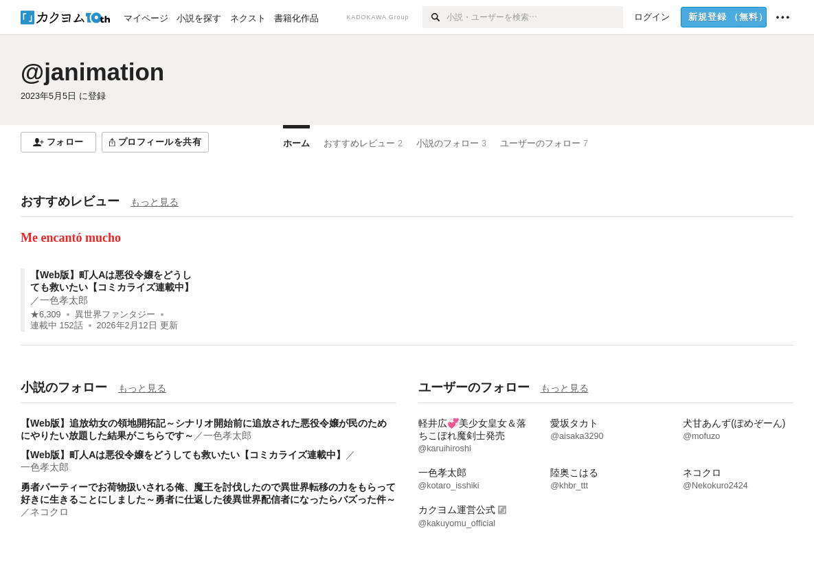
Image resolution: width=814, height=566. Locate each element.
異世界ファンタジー (115, 314)
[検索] (434, 17)
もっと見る (155, 201)
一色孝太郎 (64, 300)
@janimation (92, 71)
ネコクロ (49, 511)
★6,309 (45, 314)
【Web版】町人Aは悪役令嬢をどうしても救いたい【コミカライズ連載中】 (183, 454)
